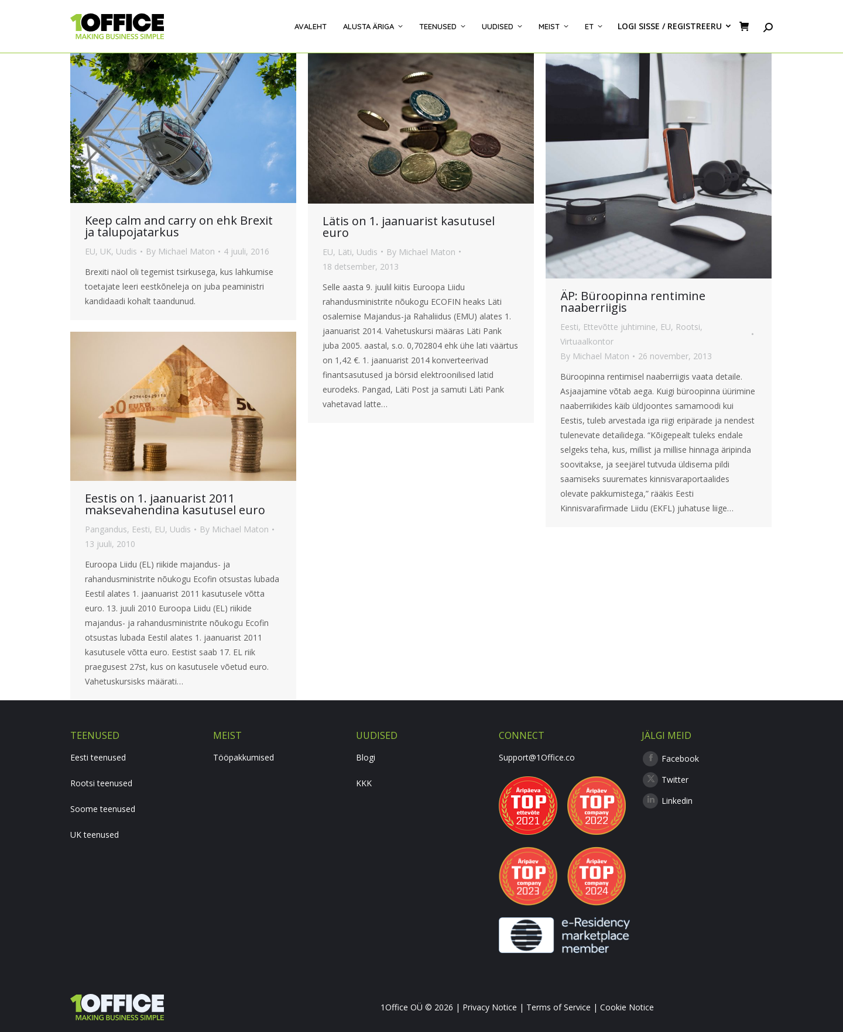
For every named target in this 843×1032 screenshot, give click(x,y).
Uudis (126, 251)
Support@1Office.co (537, 757)
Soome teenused (102, 808)
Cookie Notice (627, 1007)
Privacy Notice (489, 1007)
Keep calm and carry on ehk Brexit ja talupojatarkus (179, 226)
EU (90, 251)
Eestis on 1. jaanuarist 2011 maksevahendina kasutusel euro (175, 504)
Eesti (569, 326)
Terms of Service (558, 1007)
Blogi (365, 757)
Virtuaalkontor (587, 341)
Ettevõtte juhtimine (619, 326)
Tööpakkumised (243, 757)
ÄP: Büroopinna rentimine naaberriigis (632, 301)
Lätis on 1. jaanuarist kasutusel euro (409, 226)
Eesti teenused (98, 757)
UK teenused (94, 834)
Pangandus (106, 529)
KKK (364, 783)
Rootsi (688, 326)
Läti (345, 251)
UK (105, 251)
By (180, 251)
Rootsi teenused (101, 783)
